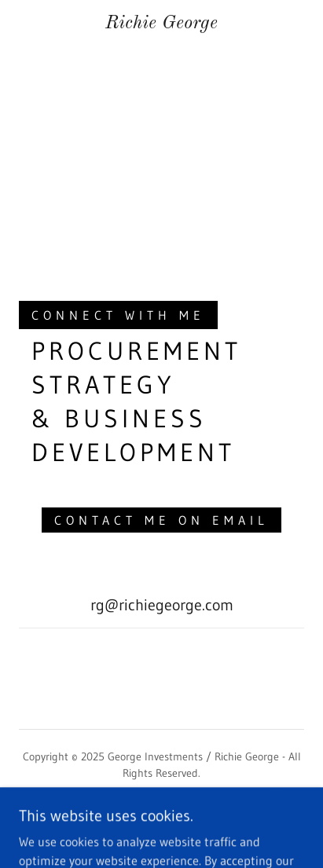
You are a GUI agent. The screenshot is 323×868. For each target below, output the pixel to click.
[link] (161, 24)
